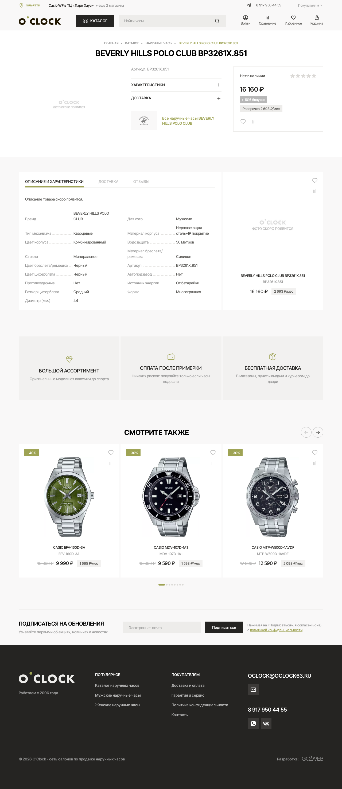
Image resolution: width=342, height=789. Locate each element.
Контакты (180, 714)
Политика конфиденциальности (200, 704)
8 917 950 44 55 (268, 5)
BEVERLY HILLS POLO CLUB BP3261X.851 (273, 275)
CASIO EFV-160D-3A (69, 547)
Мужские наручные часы (118, 695)
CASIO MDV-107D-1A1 (171, 547)
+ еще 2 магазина (110, 5)
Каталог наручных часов (117, 685)
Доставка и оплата (188, 685)
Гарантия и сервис (188, 695)
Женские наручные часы (117, 704)
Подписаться (224, 627)
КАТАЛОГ (95, 20)
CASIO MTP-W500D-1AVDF (273, 547)
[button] (306, 432)
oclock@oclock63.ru (279, 676)
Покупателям (310, 5)
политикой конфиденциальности (276, 630)
